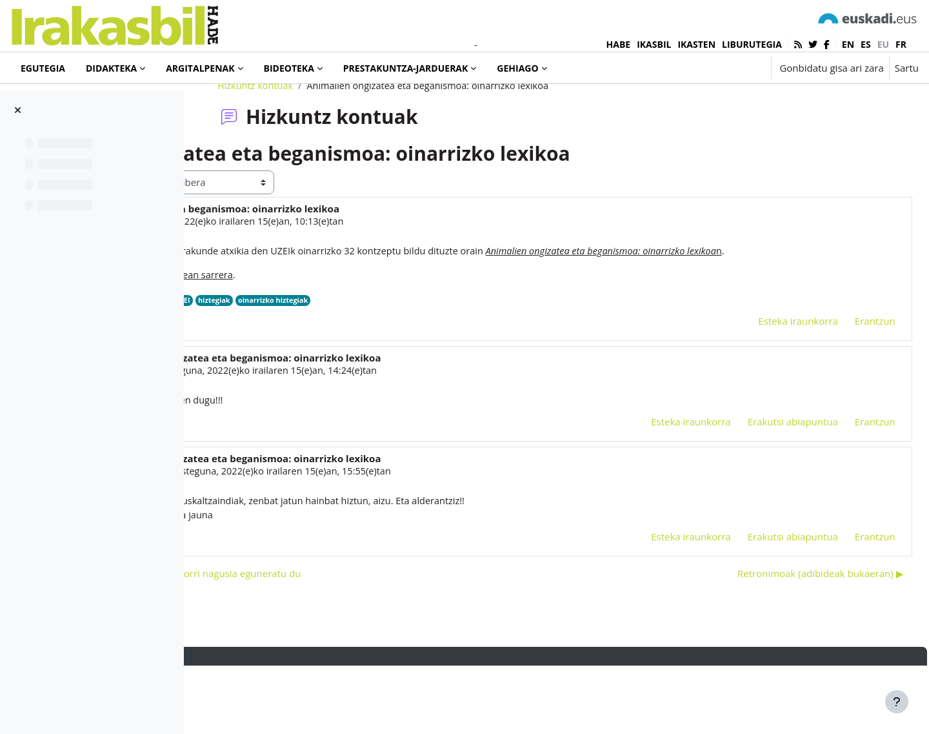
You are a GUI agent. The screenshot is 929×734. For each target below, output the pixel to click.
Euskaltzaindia (323, 365)
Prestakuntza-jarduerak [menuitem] (405, 68)
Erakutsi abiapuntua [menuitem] (764, 487)
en (848, 44)
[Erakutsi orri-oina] (896, 701)
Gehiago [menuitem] (517, 68)
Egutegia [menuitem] (43, 68)
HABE (618, 44)
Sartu (907, 67)
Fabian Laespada (307, 537)
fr (900, 44)
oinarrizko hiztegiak (461, 365)
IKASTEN (696, 44)
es (866, 44)
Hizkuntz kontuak (333, 133)
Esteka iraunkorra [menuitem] (770, 386)
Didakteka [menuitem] (111, 68)
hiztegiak (399, 365)
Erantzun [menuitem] (846, 386)
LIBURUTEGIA (752, 44)
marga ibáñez (299, 435)
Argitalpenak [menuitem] (200, 68)
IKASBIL (654, 44)
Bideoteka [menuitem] (289, 68)
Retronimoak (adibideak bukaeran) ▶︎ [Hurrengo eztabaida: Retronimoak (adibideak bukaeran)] (791, 641)
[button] (721, 67)
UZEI (367, 365)
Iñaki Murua (276, 269)
